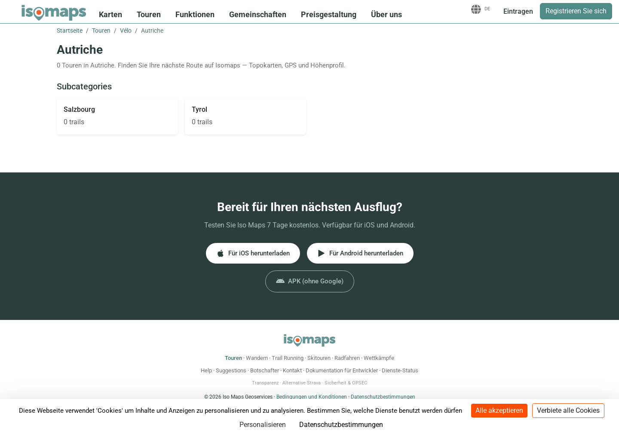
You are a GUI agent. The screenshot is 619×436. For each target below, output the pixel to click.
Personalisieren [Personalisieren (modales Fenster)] (262, 425)
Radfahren (347, 358)
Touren (149, 14)
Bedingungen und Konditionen (311, 397)
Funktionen (195, 14)
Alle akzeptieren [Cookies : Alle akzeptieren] (499, 410)
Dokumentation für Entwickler (342, 370)
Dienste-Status (400, 370)
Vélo (126, 30)
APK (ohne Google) (309, 281)
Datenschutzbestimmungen (383, 397)
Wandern (257, 358)
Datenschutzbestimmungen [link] (341, 425)
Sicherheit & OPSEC (346, 383)
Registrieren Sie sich (576, 11)
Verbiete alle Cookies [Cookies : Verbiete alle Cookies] (568, 410)
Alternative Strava (301, 383)
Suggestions (231, 370)
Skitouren (319, 358)
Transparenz (265, 383)
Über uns (386, 14)
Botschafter (264, 370)
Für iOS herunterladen (253, 253)
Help (206, 370)
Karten (110, 14)
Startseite (70, 30)
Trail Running (287, 358)
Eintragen (518, 11)
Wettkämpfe (379, 358)
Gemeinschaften (257, 14)
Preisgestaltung (328, 14)
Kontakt (292, 370)
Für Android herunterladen (360, 253)
